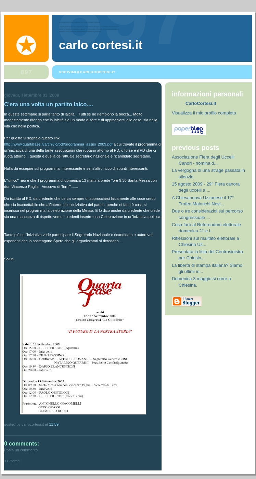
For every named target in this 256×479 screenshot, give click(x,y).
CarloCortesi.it (200, 103)
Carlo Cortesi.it (100, 45)
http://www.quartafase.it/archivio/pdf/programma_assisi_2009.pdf (58, 144)
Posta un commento (21, 450)
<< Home (12, 461)
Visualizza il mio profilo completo (204, 112)
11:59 (54, 424)
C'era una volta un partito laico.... (48, 104)
